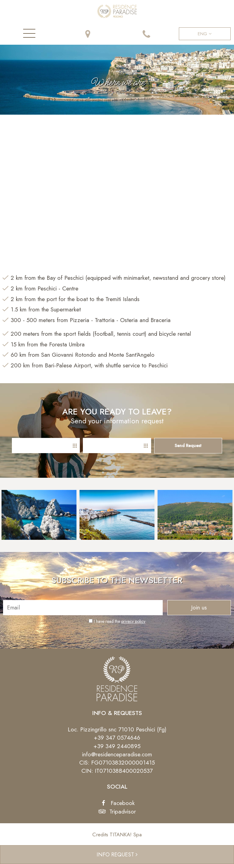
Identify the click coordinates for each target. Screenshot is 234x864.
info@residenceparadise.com (117, 754)
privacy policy (133, 621)
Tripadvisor (117, 811)
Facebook (117, 803)
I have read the (119, 621)
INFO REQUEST (117, 855)
